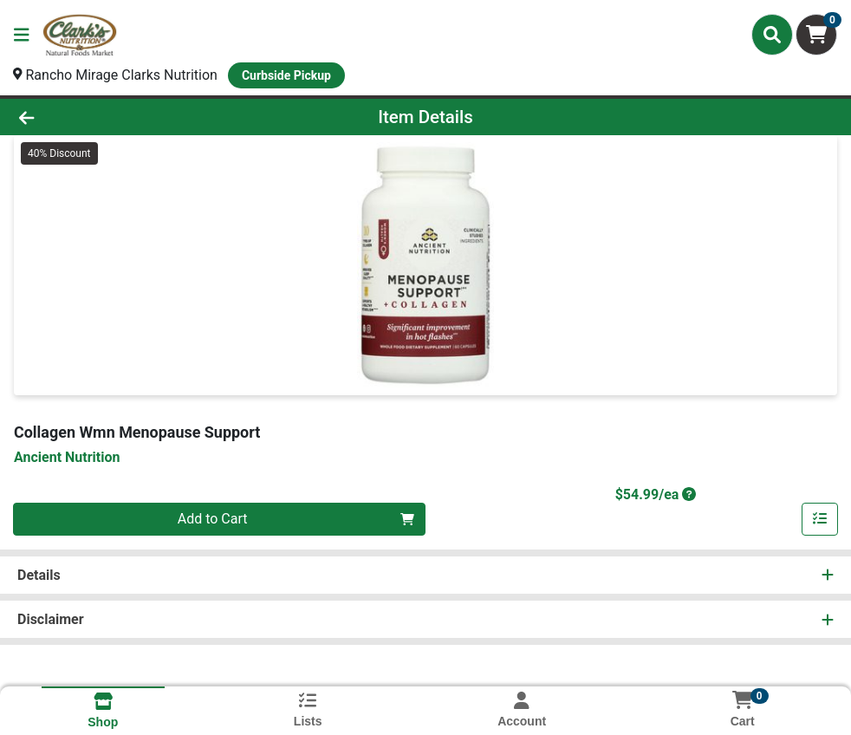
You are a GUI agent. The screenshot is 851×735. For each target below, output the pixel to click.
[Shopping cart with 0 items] (816, 34)
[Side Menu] (21, 34)
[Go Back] (117, 117)
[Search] (772, 35)
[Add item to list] (820, 519)
